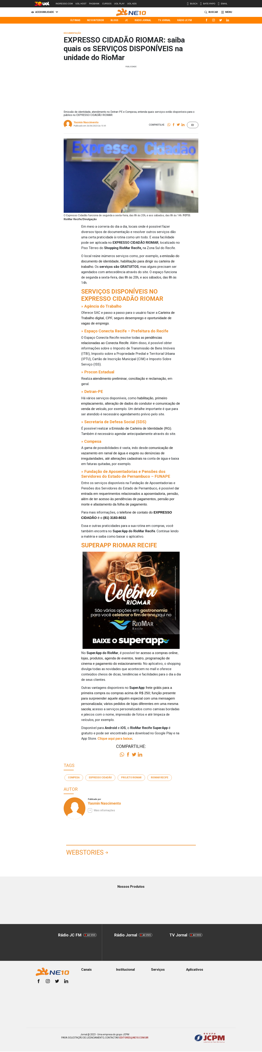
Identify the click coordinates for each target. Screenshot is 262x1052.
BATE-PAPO (207, 4)
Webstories (85, 852)
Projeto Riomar (131, 777)
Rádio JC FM (184, 20)
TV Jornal (164, 20)
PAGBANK (94, 3)
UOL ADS (132, 3)
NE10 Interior (95, 20)
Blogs (114, 20)
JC (126, 20)
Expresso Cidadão (100, 777)
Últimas (75, 20)
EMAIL (222, 4)
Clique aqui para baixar (115, 739)
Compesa (74, 777)
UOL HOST (81, 3)
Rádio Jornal (143, 20)
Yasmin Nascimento (86, 122)
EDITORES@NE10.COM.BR (133, 1037)
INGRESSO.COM (64, 3)
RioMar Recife (159, 777)
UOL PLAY (119, 3)
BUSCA (192, 4)
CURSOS (106, 3)
